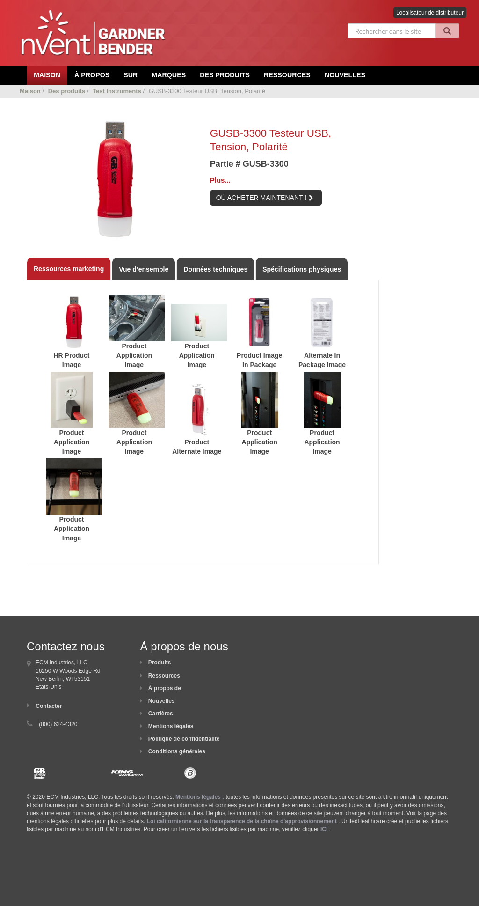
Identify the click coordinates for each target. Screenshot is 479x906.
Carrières (160, 713)
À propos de (164, 688)
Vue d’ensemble (143, 269)
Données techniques (215, 269)
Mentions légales (171, 726)
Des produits (225, 75)
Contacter (49, 706)
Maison (30, 91)
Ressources (287, 75)
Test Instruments (117, 91)
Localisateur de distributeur (430, 12)
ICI (323, 829)
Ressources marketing (69, 269)
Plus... (220, 180)
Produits (159, 662)
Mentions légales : (199, 797)
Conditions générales (176, 751)
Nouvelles (345, 75)
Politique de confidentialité (184, 739)
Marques (169, 75)
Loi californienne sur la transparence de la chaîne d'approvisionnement (242, 821)
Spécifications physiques (301, 269)
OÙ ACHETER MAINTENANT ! (264, 197)
